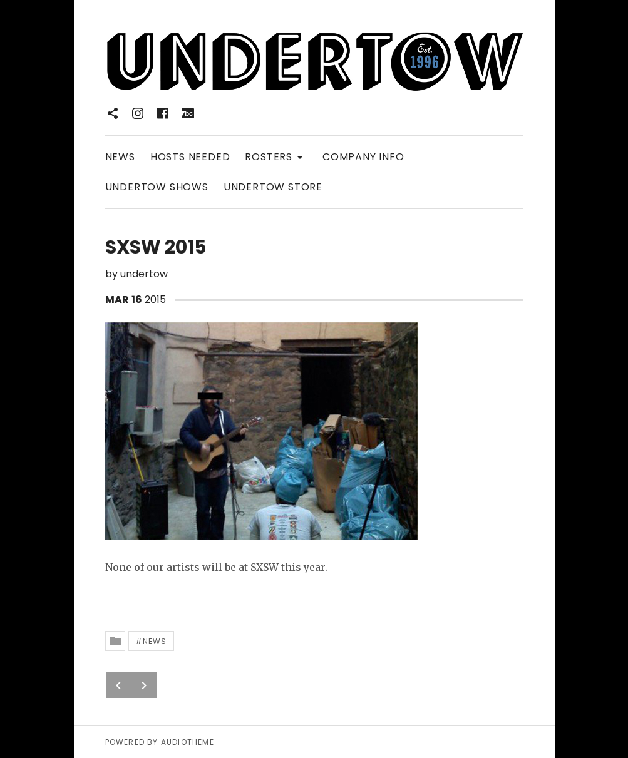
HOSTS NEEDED (190, 157)
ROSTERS (276, 156)
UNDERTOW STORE (273, 187)
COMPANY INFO (363, 157)
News (155, 641)
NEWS (120, 157)
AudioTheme (187, 742)
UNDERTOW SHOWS (156, 187)
